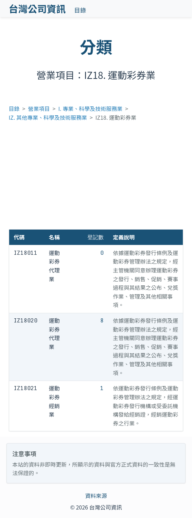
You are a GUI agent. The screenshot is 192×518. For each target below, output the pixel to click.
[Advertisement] (96, 178)
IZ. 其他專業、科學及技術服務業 (48, 117)
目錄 (80, 10)
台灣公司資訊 (37, 8)
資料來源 (96, 495)
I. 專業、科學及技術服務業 (90, 108)
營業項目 (39, 108)
